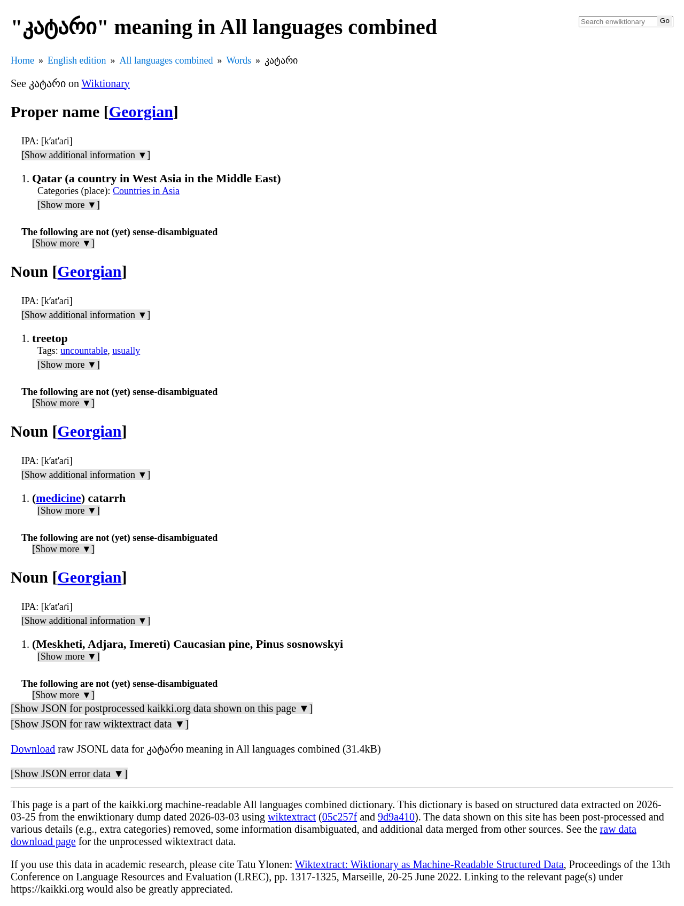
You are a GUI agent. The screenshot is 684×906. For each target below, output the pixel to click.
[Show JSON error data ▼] (69, 773)
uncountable (83, 350)
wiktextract (292, 817)
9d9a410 (396, 817)
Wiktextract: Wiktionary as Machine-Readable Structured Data (429, 864)
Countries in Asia (146, 190)
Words (238, 60)
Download (33, 749)
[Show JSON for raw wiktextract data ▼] (100, 724)
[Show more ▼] (68, 204)
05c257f (339, 817)
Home (22, 60)
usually (126, 350)
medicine (58, 498)
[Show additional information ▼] (85, 155)
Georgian (141, 111)
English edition (77, 60)
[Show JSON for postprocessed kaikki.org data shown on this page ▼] (162, 708)
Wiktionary (106, 83)
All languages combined (166, 60)
